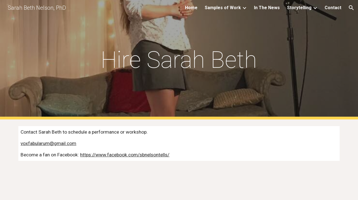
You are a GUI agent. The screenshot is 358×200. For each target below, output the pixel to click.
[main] (179, 60)
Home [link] (191, 7)
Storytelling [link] (299, 7)
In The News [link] (267, 7)
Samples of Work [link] (223, 7)
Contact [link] (333, 7)
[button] (351, 7)
